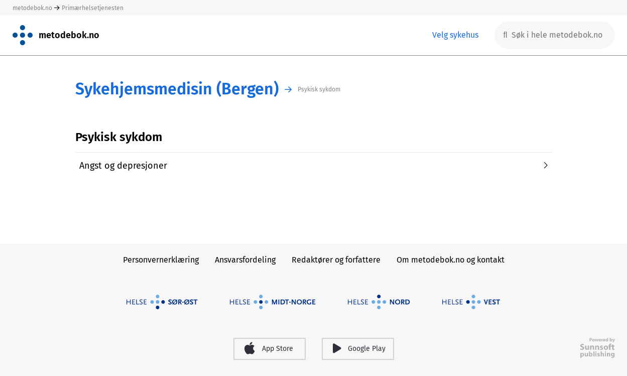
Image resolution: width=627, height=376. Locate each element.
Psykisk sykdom (319, 89)
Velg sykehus (455, 35)
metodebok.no (32, 8)
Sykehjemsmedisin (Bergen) (177, 89)
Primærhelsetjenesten (92, 8)
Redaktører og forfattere (336, 260)
